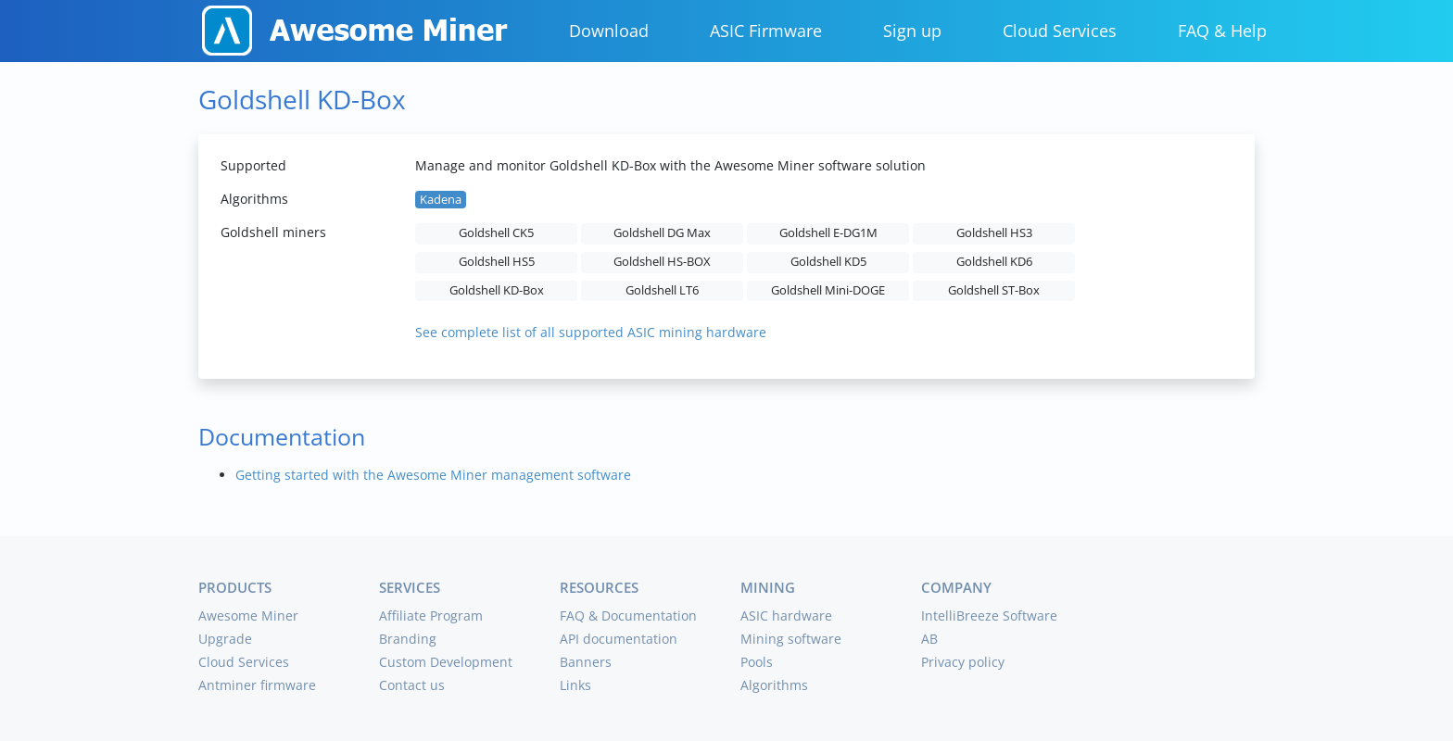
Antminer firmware (257, 685)
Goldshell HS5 (497, 262)
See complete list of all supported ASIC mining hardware (590, 332)
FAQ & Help (1222, 30)
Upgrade (225, 638)
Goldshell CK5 (496, 233)
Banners (586, 662)
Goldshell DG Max (662, 233)
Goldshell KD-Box (496, 290)
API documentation (618, 638)
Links (575, 685)
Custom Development (445, 662)
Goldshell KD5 (828, 262)
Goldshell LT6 (662, 290)
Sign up (912, 30)
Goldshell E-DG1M (828, 233)
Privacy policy (962, 662)
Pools (756, 662)
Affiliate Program (431, 615)
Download (609, 30)
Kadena (440, 199)
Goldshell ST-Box (994, 290)
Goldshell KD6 (994, 262)
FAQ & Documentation (628, 615)
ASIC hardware (786, 615)
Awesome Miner (248, 615)
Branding (407, 638)
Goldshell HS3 (994, 233)
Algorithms (774, 685)
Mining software (790, 638)
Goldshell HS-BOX (662, 262)
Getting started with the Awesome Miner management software (433, 475)
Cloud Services (1060, 30)
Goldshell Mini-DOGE (828, 290)
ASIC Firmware (766, 30)
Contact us (412, 685)
